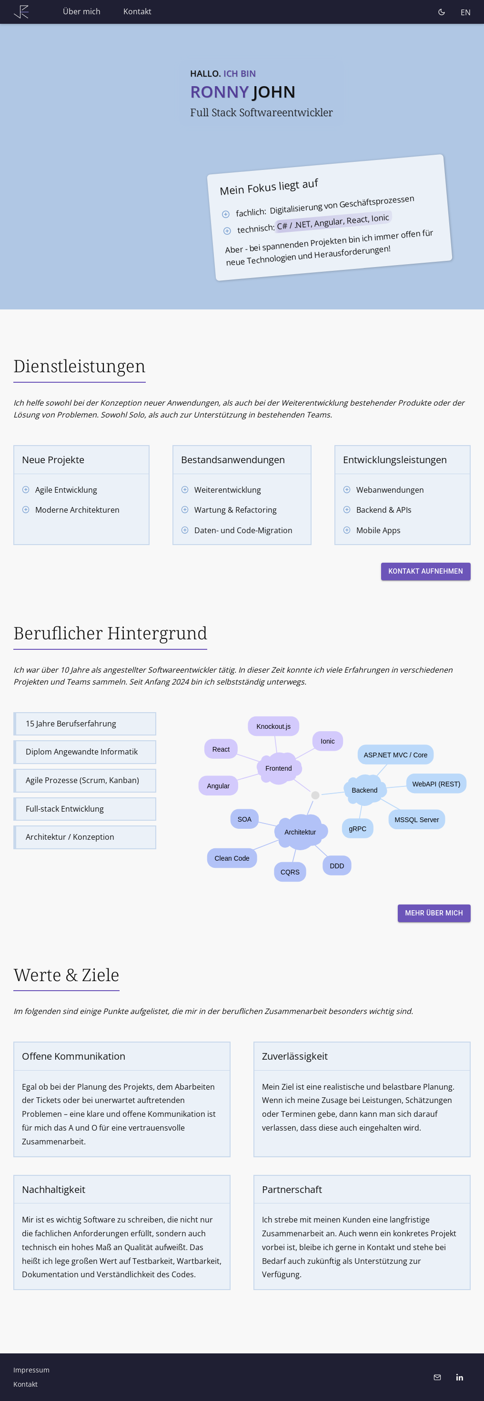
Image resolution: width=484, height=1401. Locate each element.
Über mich (82, 11)
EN (466, 12)
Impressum (31, 1370)
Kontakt (137, 11)
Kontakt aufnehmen (426, 571)
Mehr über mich (434, 913)
